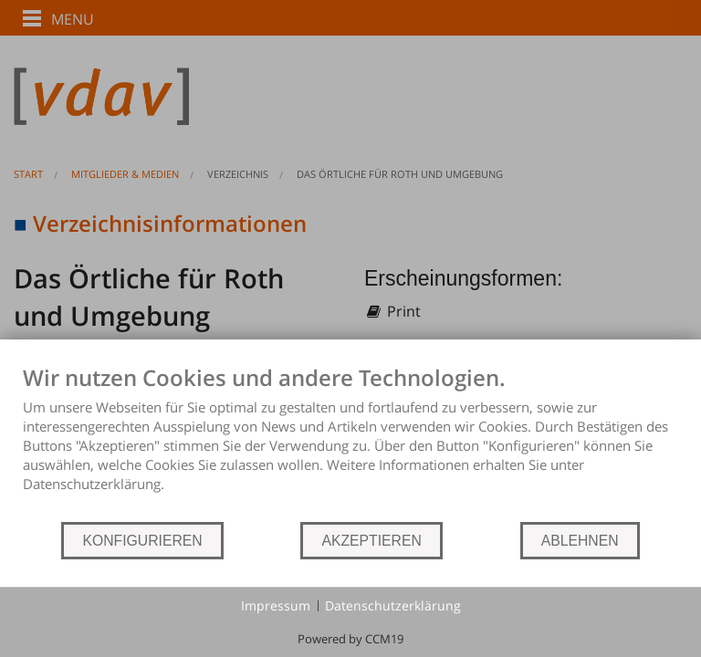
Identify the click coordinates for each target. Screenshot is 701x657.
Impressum (275, 605)
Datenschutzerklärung (393, 605)
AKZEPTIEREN (371, 540)
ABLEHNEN (580, 540)
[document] (350, 442)
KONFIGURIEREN (142, 540)
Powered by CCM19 (350, 639)
